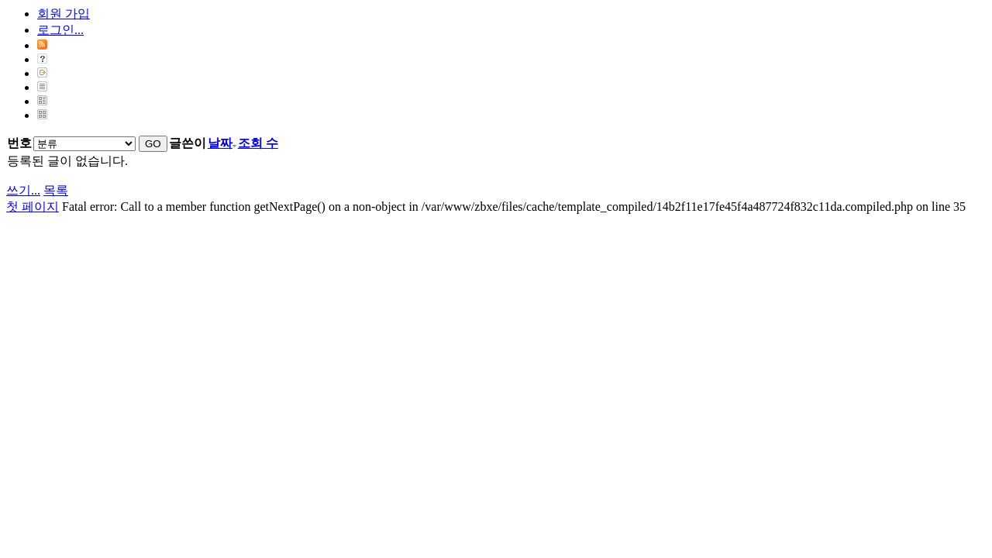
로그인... (60, 29)
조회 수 (258, 143)
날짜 (222, 143)
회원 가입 (63, 13)
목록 (55, 190)
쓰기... (23, 190)
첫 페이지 (32, 206)
